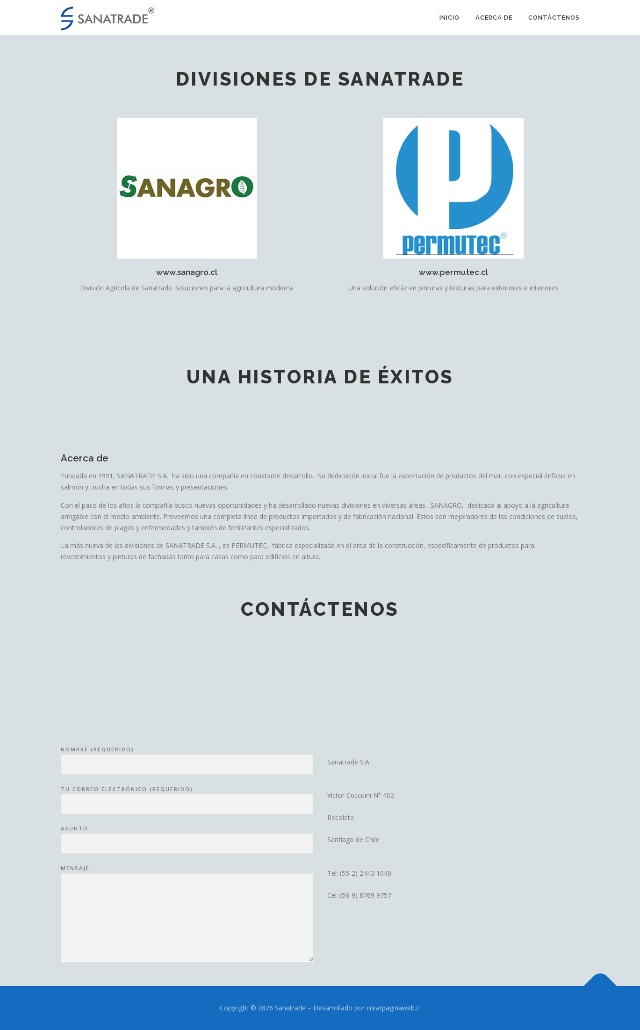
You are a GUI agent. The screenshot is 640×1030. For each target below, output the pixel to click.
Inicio (449, 17)
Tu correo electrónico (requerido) (187, 880)
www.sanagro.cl (186, 272)
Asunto (187, 919)
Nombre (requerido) (187, 840)
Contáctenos (554, 17)
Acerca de (493, 17)
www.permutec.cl (453, 272)
